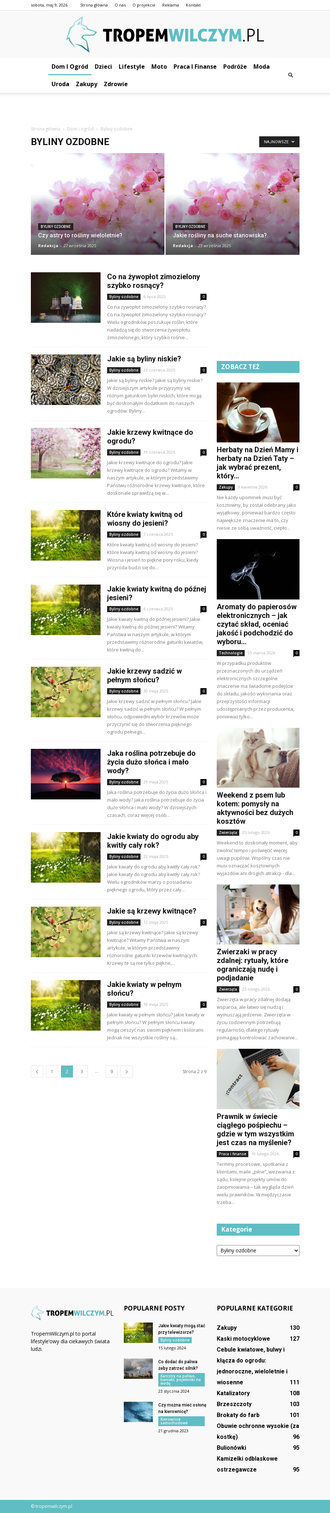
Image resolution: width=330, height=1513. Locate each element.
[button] (291, 75)
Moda (261, 67)
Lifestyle (132, 67)
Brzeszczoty (234, 1404)
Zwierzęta (228, 832)
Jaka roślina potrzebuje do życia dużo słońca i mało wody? (151, 762)
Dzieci (103, 67)
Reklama (170, 5)
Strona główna (94, 5)
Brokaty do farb (238, 1415)
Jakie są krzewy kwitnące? (151, 911)
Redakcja (48, 245)
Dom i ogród (70, 67)
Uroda (60, 84)
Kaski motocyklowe (243, 1338)
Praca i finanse (195, 67)
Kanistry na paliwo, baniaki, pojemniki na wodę (180, 1379)
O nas (120, 5)
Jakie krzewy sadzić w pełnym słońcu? (144, 675)
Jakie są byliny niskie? (144, 358)
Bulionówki (231, 1447)
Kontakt (193, 5)
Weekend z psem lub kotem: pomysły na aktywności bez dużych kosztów (255, 808)
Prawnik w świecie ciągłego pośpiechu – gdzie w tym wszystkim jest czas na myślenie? (255, 1129)
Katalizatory (233, 1393)
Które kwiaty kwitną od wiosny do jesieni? (145, 518)
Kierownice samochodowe (174, 1421)
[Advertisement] (165, 109)
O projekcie (144, 5)
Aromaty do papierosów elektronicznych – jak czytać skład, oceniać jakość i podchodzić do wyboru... (257, 624)
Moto (159, 67)
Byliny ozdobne (56, 227)
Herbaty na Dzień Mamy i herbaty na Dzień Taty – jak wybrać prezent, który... (257, 462)
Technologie (231, 652)
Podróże (235, 67)
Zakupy (86, 84)
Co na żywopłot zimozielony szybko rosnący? (153, 281)
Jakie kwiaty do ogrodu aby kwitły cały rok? (153, 841)
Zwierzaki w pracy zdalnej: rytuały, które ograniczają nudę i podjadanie (252, 964)
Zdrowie (116, 84)
